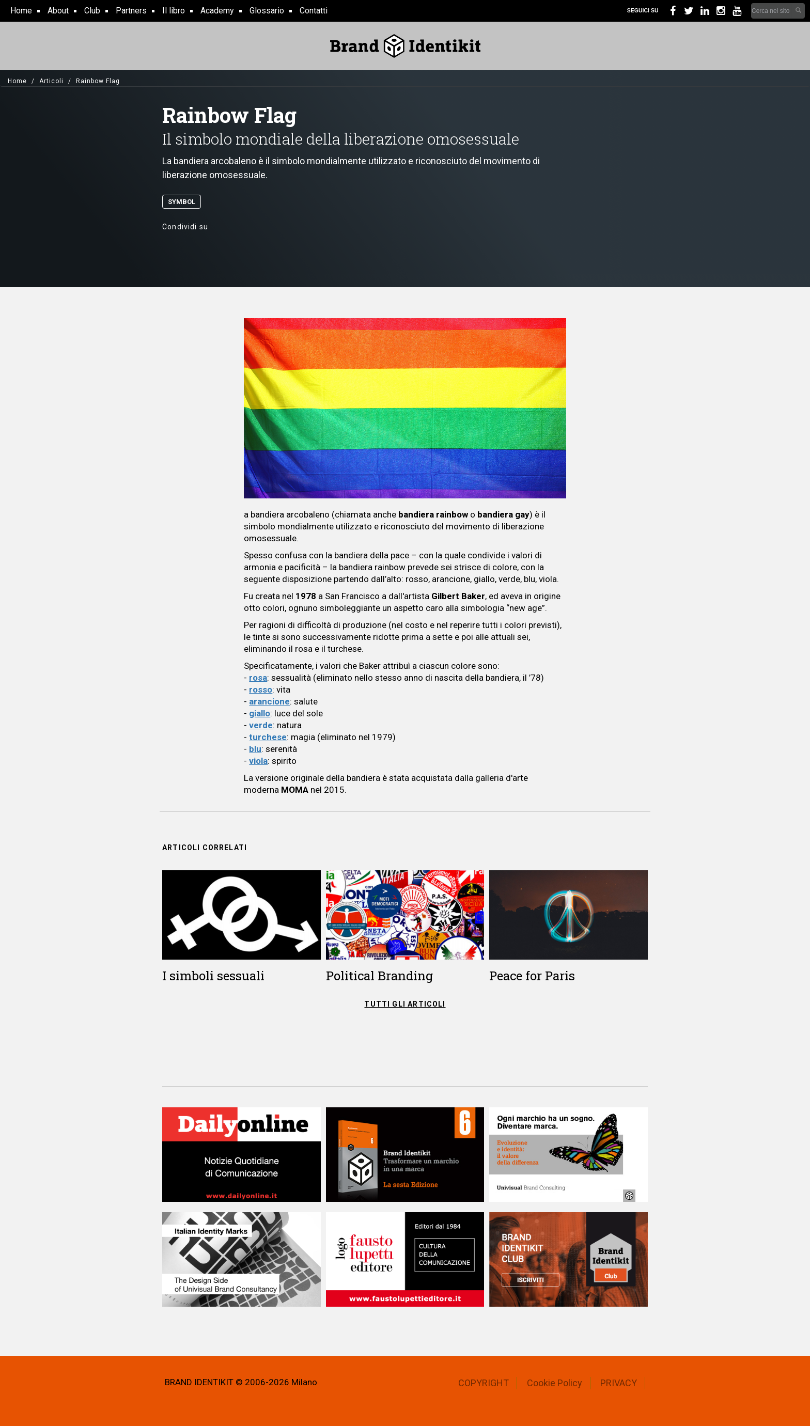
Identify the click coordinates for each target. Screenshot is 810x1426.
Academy (217, 10)
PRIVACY (618, 1382)
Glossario (267, 10)
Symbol (181, 202)
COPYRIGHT (483, 1382)
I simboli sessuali (213, 975)
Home (21, 10)
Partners (131, 10)
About (58, 10)
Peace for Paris (532, 975)
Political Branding (379, 975)
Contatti (314, 10)
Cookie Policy (554, 1382)
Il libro (173, 10)
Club (92, 10)
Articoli (51, 81)
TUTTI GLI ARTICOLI (404, 1004)
